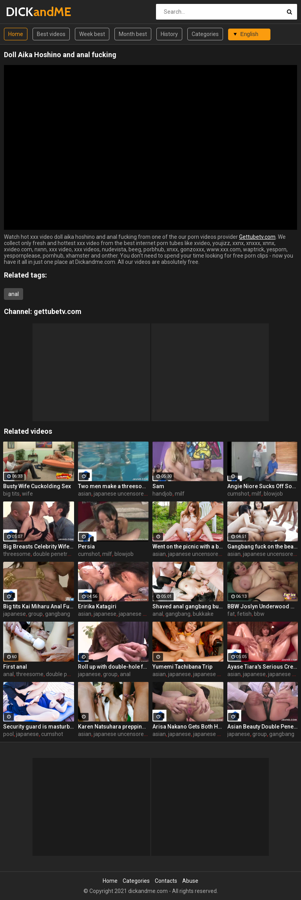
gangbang (57, 614)
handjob (162, 494)
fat (231, 614)
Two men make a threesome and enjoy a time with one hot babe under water (113, 486)
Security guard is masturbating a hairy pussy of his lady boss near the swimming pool (38, 726)
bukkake (203, 614)
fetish (244, 614)
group (35, 614)
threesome (17, 554)
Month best (133, 34)
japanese (14, 614)
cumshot (238, 494)
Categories (205, 34)
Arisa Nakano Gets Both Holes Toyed (187, 726)
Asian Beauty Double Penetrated (262, 726)
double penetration (56, 554)
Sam (158, 486)
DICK (26, 11)
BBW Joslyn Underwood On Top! (262, 606)
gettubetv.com (58, 311)
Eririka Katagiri (97, 606)
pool (8, 734)
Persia (86, 546)
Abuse (190, 881)
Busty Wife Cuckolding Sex (37, 486)
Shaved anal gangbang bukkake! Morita (187, 606)
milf (180, 494)
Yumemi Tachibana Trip (182, 667)
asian (84, 494)
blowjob (273, 494)
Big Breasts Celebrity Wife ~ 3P (38, 546)
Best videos (51, 34)
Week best (92, 34)
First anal (15, 667)
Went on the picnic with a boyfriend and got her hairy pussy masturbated (187, 546)
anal (13, 294)
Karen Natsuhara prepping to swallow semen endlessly (113, 726)
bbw (259, 614)
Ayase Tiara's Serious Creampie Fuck (262, 667)
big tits (11, 494)
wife (27, 494)
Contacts (166, 881)
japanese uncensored (120, 494)
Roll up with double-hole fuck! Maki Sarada (113, 667)
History (169, 34)
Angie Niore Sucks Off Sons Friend (262, 486)
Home (15, 34)
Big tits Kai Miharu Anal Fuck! (38, 606)
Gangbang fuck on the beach (262, 546)
